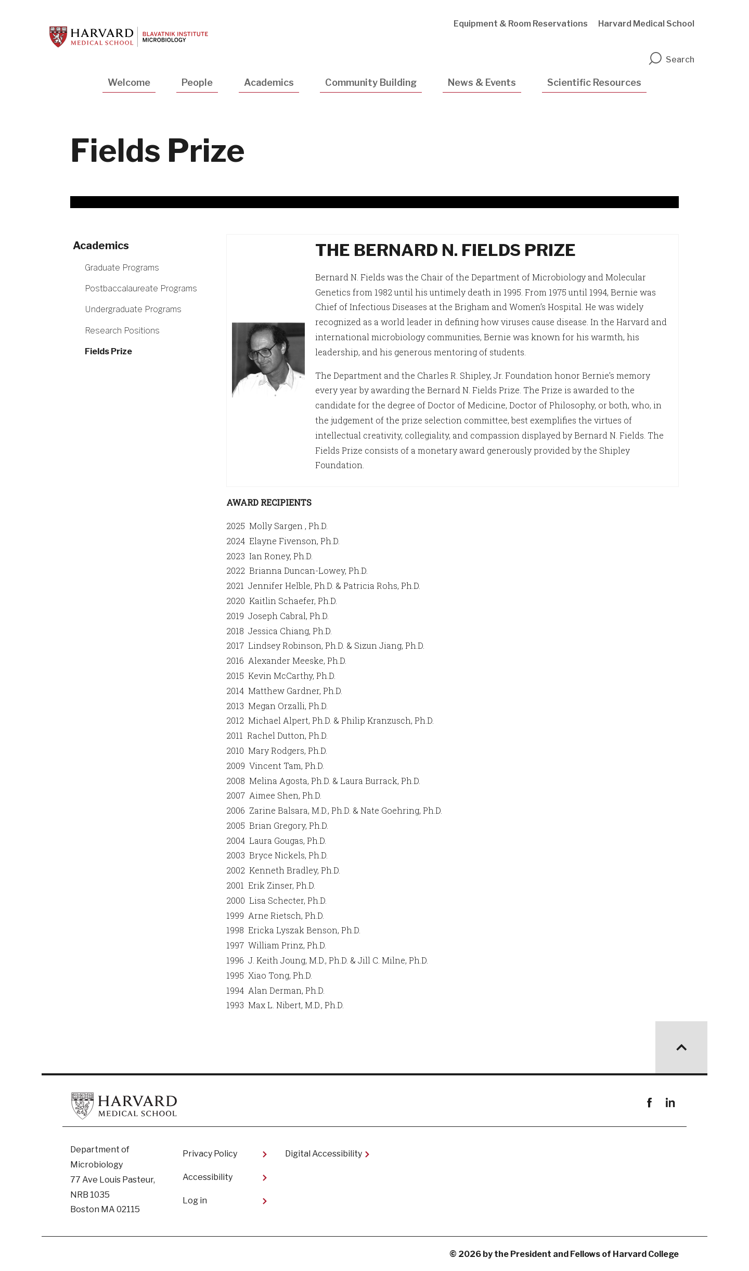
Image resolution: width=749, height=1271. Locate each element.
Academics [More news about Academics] (101, 245)
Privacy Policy (210, 1154)
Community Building (371, 82)
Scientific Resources (594, 82)
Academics (269, 82)
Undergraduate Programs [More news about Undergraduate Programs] (133, 309)
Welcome (129, 82)
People (197, 82)
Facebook (649, 1103)
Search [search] (671, 59)
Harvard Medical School (646, 24)
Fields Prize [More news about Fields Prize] (108, 351)
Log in (195, 1200)
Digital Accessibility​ (323, 1154)
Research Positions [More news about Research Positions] (122, 331)
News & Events (482, 82)
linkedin (670, 1103)
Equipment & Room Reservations (521, 24)
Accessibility (208, 1177)
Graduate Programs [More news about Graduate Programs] (122, 268)
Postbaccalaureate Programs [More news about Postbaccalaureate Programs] (141, 288)
